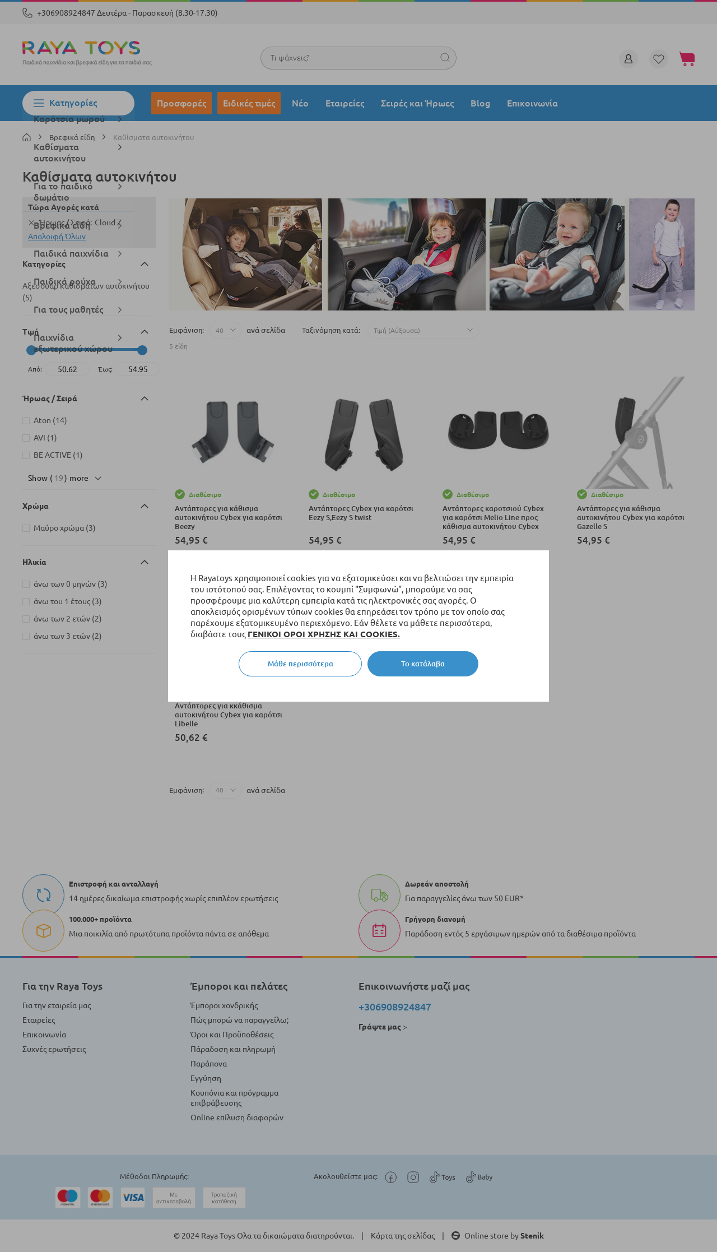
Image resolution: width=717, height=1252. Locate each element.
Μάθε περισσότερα (300, 663)
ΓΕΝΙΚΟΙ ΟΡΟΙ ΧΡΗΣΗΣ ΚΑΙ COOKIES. (324, 634)
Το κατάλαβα (423, 663)
